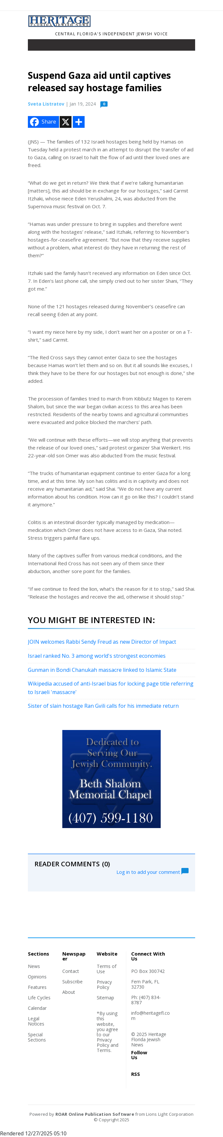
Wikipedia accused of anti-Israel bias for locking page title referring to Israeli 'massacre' (110, 688)
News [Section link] (34, 966)
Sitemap (105, 997)
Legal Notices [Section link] (36, 1021)
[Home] (60, 25)
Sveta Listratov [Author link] (46, 104)
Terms (104, 1050)
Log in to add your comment (152, 871)
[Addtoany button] (78, 122)
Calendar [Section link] (37, 1008)
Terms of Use (106, 969)
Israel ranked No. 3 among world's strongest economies (97, 655)
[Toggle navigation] (37, 46)
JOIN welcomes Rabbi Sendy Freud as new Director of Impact (102, 641)
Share (42, 122)
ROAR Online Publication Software (94, 1114)
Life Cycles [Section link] (39, 997)
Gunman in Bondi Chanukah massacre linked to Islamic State (102, 669)
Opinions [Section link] (37, 977)
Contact (70, 971)
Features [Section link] (37, 987)
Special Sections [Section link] (37, 1037)
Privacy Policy (104, 984)
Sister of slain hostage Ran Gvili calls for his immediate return (103, 705)
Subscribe (72, 981)
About (68, 992)
